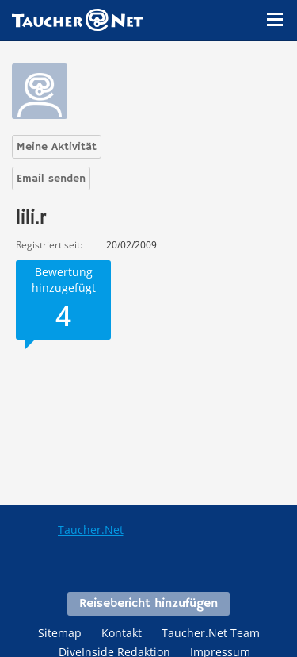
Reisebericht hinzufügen (148, 604)
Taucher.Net (91, 529)
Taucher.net (77, 20)
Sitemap (60, 632)
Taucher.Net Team (211, 632)
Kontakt (121, 632)
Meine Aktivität (57, 147)
